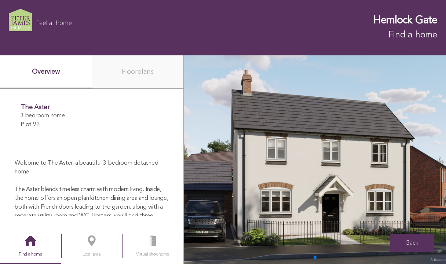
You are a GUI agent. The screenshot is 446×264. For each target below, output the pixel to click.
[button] (315, 257)
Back (412, 243)
